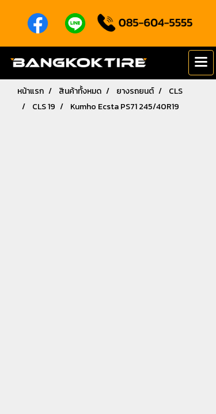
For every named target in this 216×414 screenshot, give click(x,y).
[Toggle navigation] (201, 62)
